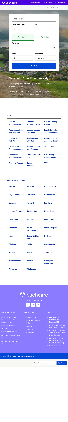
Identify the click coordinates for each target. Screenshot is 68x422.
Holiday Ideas (61, 8)
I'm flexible (45, 37)
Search (34, 65)
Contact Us (30, 332)
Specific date (23, 37)
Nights (14, 53)
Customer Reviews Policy (33, 322)
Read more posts (55, 346)
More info (29, 326)
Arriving (15, 43)
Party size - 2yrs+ (19, 25)
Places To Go (50, 8)
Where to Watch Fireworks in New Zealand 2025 (55, 320)
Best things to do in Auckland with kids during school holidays (57, 340)
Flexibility (39, 53)
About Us (29, 329)
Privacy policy (31, 317)
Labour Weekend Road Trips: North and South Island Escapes (57, 333)
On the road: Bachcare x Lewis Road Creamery (57, 326)
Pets (36, 25)
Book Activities (35, 2)
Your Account (60, 2)
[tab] (23, 37)
